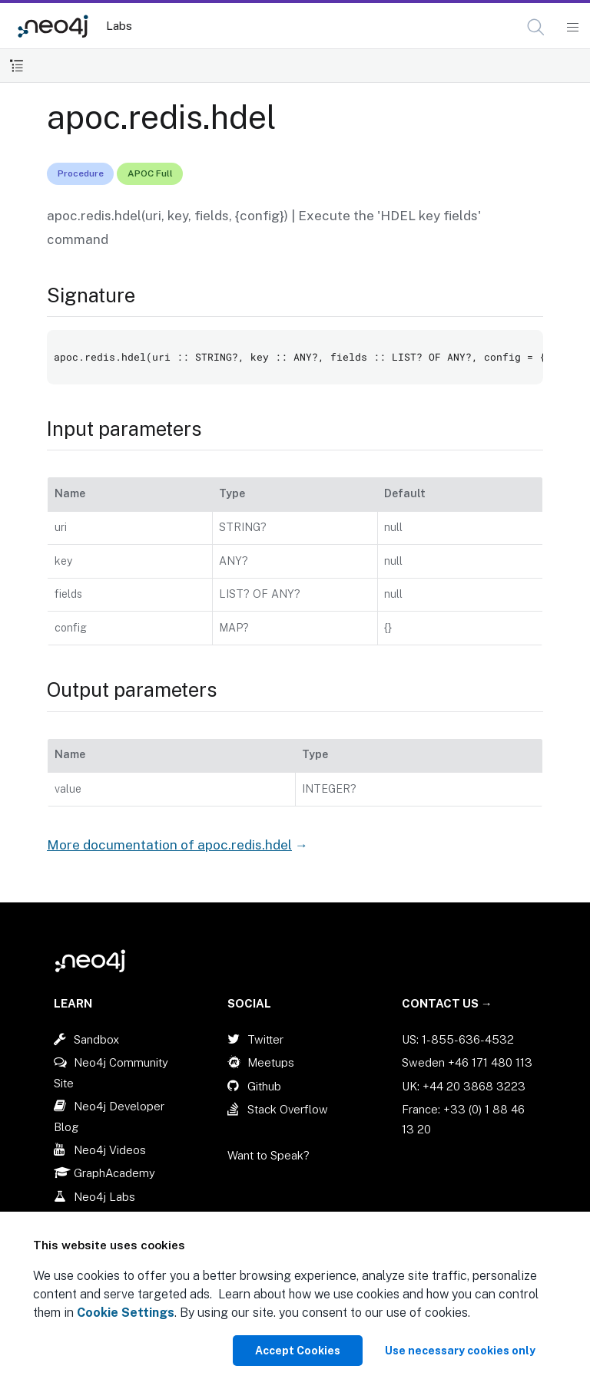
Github (264, 1086)
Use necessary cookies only (460, 1350)
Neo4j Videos (110, 1149)
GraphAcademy (114, 1172)
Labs (119, 25)
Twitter (265, 1039)
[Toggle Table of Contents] (16, 65)
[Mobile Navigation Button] (572, 27)
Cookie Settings (125, 1312)
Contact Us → (447, 1003)
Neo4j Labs (104, 1196)
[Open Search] (537, 27)
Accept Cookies (297, 1350)
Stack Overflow (287, 1109)
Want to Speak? (268, 1155)
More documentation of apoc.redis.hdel (169, 845)
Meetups (270, 1062)
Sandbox (96, 1039)
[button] (536, 27)
